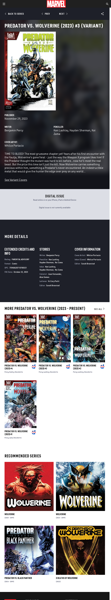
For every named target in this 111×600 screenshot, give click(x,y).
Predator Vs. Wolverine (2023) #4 (16, 367)
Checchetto (19, 372)
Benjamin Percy (14, 130)
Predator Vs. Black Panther (18, 578)
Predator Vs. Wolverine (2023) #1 (16, 433)
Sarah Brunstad (52, 285)
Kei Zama (59, 262)
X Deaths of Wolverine (67, 578)
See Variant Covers (16, 179)
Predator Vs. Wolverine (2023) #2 (84, 367)
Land (11, 438)
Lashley (46, 372)
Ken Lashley (61, 130)
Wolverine (10, 514)
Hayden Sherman (80, 130)
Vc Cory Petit (53, 281)
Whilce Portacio (14, 145)
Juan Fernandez (54, 274)
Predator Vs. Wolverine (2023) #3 (50, 367)
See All (99, 309)
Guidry (11, 372)
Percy (6, 372)
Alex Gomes (44, 277)
